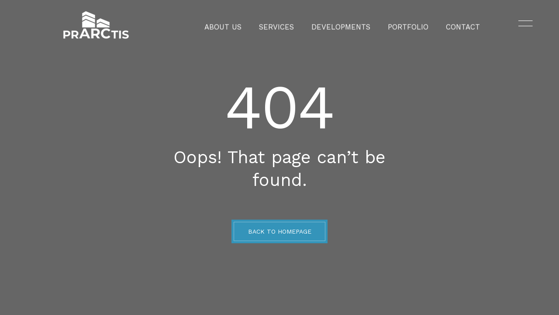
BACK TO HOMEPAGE (279, 231)
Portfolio (400, 24)
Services (283, 24)
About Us (235, 24)
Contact (449, 24)
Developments (340, 24)
